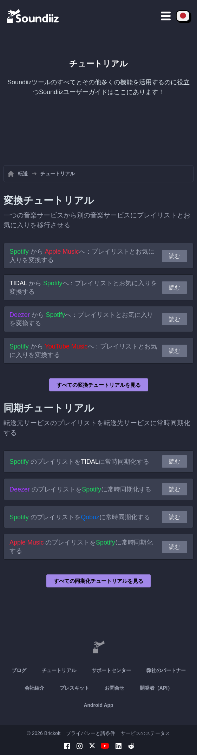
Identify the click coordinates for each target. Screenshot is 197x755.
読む (174, 256)
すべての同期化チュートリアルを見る (98, 581)
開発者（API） (156, 688)
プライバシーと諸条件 (90, 733)
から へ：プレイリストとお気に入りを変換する (82, 255)
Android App (98, 705)
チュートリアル (59, 670)
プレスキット (74, 688)
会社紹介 (34, 688)
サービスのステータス (145, 733)
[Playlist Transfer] (33, 16)
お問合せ (114, 688)
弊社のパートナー (166, 670)
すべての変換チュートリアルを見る (99, 385)
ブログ (19, 670)
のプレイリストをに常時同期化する (79, 461)
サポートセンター (111, 670)
